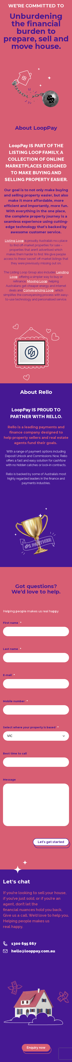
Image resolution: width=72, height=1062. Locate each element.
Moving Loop (37, 281)
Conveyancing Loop (38, 290)
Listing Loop (14, 241)
